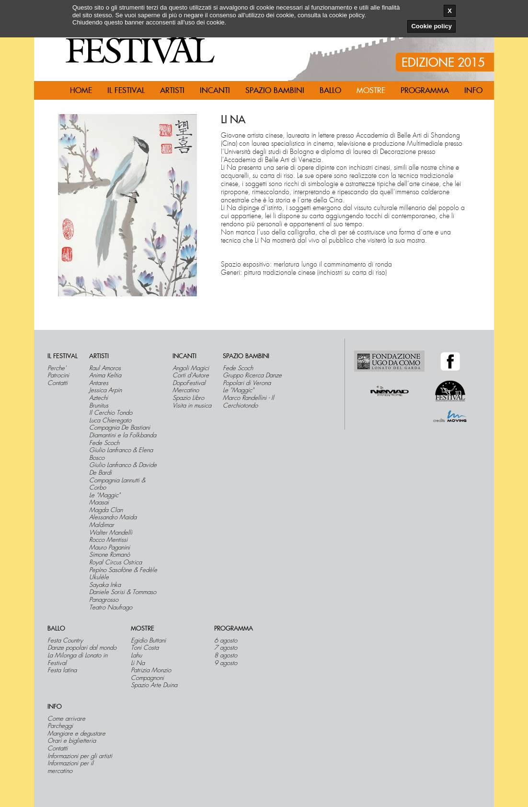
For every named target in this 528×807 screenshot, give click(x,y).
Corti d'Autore (190, 375)
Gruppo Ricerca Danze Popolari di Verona (252, 379)
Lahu (136, 655)
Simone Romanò (109, 555)
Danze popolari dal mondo (81, 648)
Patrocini (58, 375)
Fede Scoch (104, 443)
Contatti (57, 383)
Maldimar (101, 525)
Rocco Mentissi (108, 540)
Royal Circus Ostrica (115, 562)
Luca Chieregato (110, 420)
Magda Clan (106, 510)
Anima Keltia (105, 375)
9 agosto (225, 663)
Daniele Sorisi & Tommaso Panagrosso (122, 595)
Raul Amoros (105, 368)
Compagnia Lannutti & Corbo (117, 484)
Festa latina (62, 670)
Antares (98, 383)
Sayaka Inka (105, 585)
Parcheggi (60, 726)
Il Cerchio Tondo (110, 413)
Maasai (99, 502)
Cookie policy (431, 26)
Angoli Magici (190, 368)
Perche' (56, 368)
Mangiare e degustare (76, 733)
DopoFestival (189, 383)
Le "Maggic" (104, 495)
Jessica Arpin (105, 390)
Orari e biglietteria (71, 741)
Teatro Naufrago (110, 607)
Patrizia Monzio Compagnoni (151, 674)
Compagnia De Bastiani (119, 428)
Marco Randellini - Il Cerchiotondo (248, 401)
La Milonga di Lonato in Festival (77, 659)
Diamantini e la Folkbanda (122, 435)
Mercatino (185, 390)
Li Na (138, 663)
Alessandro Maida (113, 517)
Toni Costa (145, 648)
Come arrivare (66, 719)
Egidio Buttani (148, 640)
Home (81, 90)
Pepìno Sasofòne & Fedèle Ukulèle (123, 573)
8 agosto (225, 655)
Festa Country (65, 640)
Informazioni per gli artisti (79, 756)
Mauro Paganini (109, 547)
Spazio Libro (188, 398)
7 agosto (225, 648)
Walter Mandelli (110, 533)
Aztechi (98, 398)
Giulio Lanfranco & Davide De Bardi (123, 468)
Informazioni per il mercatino (70, 767)
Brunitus (98, 405)
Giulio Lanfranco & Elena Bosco (121, 453)
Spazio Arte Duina (154, 685)
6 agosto (225, 640)
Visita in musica (191, 405)
